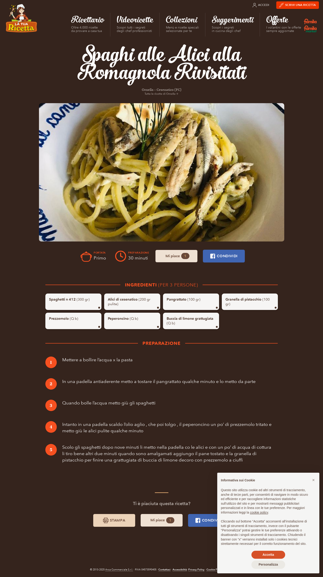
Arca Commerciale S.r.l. (119, 569)
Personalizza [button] (268, 564)
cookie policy (259, 512)
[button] (313, 480)
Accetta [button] (268, 554)
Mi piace (177, 256)
